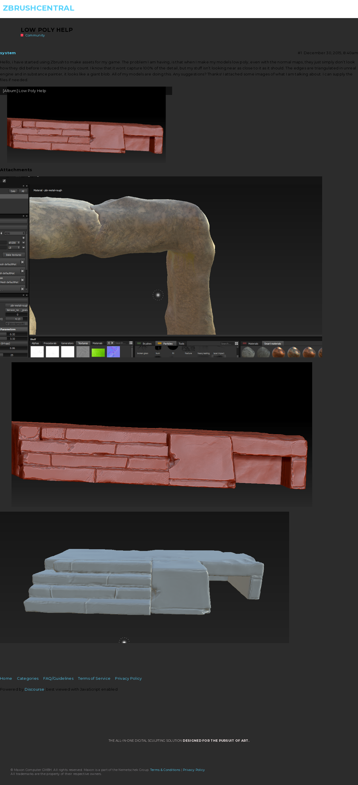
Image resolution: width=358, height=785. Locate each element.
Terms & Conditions (165, 770)
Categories (28, 678)
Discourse (34, 689)
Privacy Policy (128, 678)
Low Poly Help (47, 29)
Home (6, 678)
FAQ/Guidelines (58, 678)
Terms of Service (94, 678)
